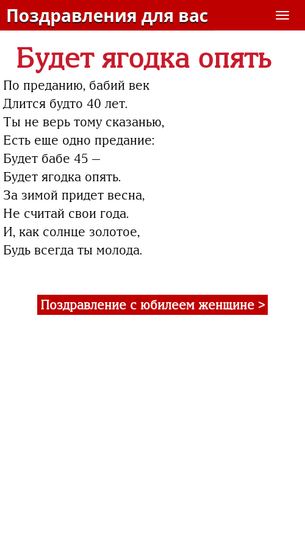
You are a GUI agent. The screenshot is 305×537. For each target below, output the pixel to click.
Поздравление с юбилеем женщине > (152, 305)
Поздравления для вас (107, 15)
